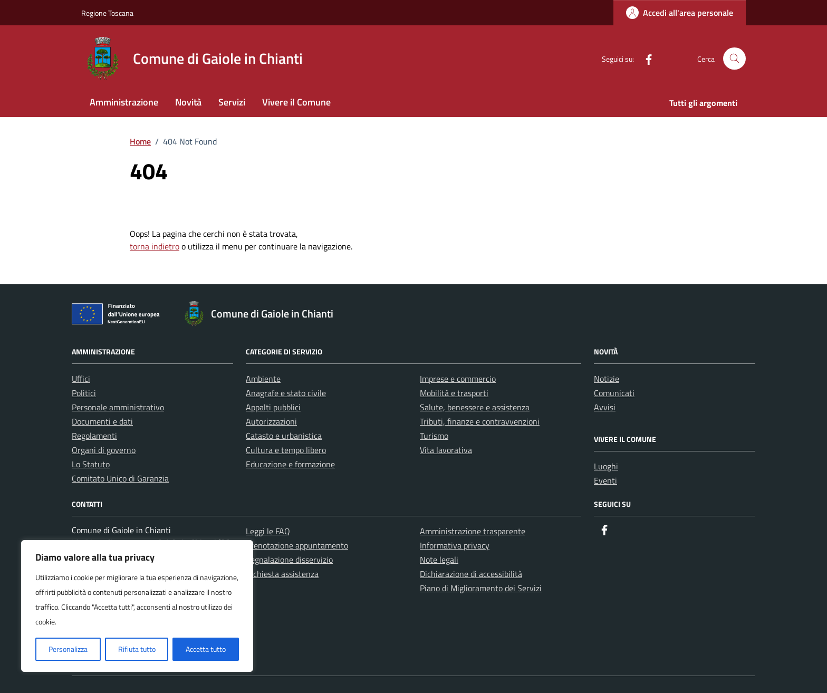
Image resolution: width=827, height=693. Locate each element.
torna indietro (154, 246)
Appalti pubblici (273, 407)
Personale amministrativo (118, 407)
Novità (188, 102)
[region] (137, 606)
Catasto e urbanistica (284, 435)
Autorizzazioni (271, 421)
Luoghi (606, 466)
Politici (84, 393)
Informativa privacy (454, 545)
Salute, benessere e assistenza (475, 407)
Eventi (605, 480)
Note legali (439, 559)
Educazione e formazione (290, 464)
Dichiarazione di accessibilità (471, 573)
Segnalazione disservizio (289, 559)
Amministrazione (124, 102)
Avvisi (605, 407)
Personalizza (68, 648)
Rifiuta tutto (137, 648)
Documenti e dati (102, 421)
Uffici (81, 378)
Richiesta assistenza (282, 573)
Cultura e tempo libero (286, 450)
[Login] (679, 12)
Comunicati (614, 393)
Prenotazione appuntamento (297, 545)
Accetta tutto (206, 648)
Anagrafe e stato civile (286, 393)
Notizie (606, 378)
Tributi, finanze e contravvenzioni (480, 421)
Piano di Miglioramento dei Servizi (481, 588)
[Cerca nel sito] (734, 58)
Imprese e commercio (458, 378)
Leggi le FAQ (268, 531)
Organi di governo (104, 450)
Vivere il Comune (296, 102)
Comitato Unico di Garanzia (120, 478)
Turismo (434, 435)
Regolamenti (94, 435)
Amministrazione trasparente (472, 531)
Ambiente (263, 378)
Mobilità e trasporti (454, 393)
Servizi (231, 102)
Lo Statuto (91, 464)
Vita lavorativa (446, 450)
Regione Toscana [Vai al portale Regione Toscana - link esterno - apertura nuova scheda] (107, 12)
